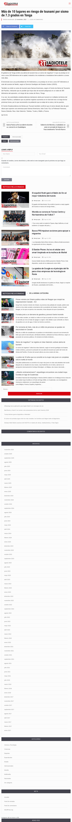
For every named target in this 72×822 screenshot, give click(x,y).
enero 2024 (7, 537)
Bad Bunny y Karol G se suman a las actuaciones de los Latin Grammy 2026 (26, 405)
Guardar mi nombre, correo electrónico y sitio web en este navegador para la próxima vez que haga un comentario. (33, 162)
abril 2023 (7, 574)
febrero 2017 (8, 721)
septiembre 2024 (9, 503)
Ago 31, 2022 (48, 238)
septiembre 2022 (9, 604)
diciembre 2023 (8, 541)
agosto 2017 (8, 708)
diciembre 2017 (8, 692)
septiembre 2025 (9, 453)
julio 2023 (7, 562)
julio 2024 (7, 511)
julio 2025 (7, 461)
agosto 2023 (8, 557)
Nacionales (7, 773)
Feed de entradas (9, 796)
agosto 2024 (8, 507)
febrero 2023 (8, 583)
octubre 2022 (8, 599)
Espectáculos (8, 752)
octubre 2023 (8, 549)
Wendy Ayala (37, 200)
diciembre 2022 (8, 591)
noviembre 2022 (9, 595)
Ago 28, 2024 (48, 257)
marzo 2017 (7, 717)
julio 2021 (7, 662)
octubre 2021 (8, 650)
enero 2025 (7, 486)
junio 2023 (7, 566)
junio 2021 (7, 666)
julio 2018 (7, 675)
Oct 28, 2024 (48, 200)
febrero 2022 (8, 633)
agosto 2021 (8, 658)
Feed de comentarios (10, 800)
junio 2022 (7, 616)
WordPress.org (8, 805)
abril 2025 (7, 474)
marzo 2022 (7, 629)
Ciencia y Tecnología (10, 740)
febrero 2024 (8, 532)
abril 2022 (7, 625)
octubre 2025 (8, 449)
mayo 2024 (7, 520)
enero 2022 (7, 637)
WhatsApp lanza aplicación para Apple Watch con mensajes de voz (23, 401)
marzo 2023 (7, 578)
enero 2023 (7, 587)
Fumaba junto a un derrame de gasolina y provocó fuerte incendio (40, 314)
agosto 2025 (8, 457)
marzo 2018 (7, 679)
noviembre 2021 (9, 646)
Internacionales (16, 136)
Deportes (7, 748)
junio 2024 (7, 516)
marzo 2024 (7, 528)
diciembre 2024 (8, 490)
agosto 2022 (8, 608)
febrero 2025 (8, 482)
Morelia (6, 765)
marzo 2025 (7, 478)
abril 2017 (7, 713)
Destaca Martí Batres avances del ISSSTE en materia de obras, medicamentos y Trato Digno (31, 417)
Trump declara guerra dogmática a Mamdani (17, 409)
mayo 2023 (7, 570)
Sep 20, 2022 (48, 219)
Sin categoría (8, 777)
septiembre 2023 (9, 553)
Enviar (6, 179)
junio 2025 (7, 465)
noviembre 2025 (9, 444)
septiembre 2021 (9, 654)
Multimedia (7, 769)
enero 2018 (7, 687)
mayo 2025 (7, 469)
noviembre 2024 (9, 495)
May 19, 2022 (48, 278)
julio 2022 (7, 612)
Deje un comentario (37, 19)
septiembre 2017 (9, 704)
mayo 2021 (7, 671)
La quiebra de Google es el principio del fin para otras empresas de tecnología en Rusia (50, 271)
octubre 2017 (8, 700)
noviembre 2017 (9, 696)
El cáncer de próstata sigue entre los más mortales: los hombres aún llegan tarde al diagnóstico (32, 413)
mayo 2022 (7, 620)
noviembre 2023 (9, 545)
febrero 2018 (8, 683)
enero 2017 (7, 725)
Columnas (7, 744)
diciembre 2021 (8, 641)
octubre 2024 (8, 499)
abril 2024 (7, 524)
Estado (6, 756)
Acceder (6, 792)
